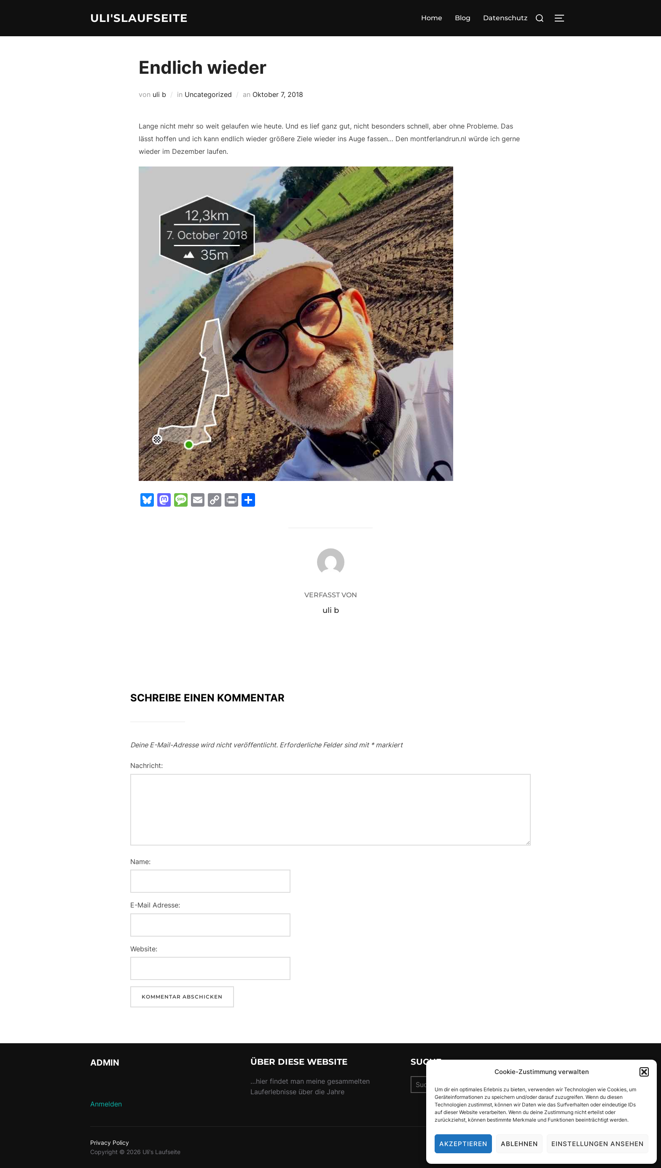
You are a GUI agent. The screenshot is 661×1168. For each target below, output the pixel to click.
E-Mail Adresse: (155, 905)
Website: (143, 949)
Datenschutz (505, 18)
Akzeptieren (463, 1144)
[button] (644, 1072)
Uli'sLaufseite (139, 18)
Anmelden (106, 1104)
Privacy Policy (109, 1142)
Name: (140, 861)
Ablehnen (519, 1144)
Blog (462, 18)
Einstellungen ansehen (597, 1144)
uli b (159, 94)
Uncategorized (208, 94)
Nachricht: (146, 765)
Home (431, 18)
